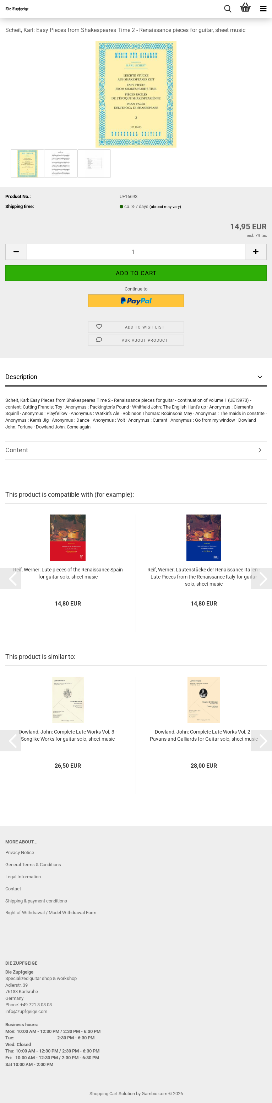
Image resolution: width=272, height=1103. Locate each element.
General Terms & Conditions (33, 864)
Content (16, 450)
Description (21, 376)
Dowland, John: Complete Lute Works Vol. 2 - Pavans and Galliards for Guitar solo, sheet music (204, 735)
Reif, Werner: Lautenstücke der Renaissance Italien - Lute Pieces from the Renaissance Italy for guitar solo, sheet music (203, 577)
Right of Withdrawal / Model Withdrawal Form (50, 912)
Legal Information (23, 876)
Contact (13, 888)
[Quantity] (136, 252)
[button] (16, 252)
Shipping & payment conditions (36, 901)
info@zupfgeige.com (26, 1011)
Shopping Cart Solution (112, 1093)
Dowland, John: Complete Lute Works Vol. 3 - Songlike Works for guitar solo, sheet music (68, 735)
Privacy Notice (19, 852)
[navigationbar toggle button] (263, 9)
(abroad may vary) (165, 206)
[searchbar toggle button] (227, 9)
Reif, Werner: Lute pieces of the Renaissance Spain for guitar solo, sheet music (68, 573)
